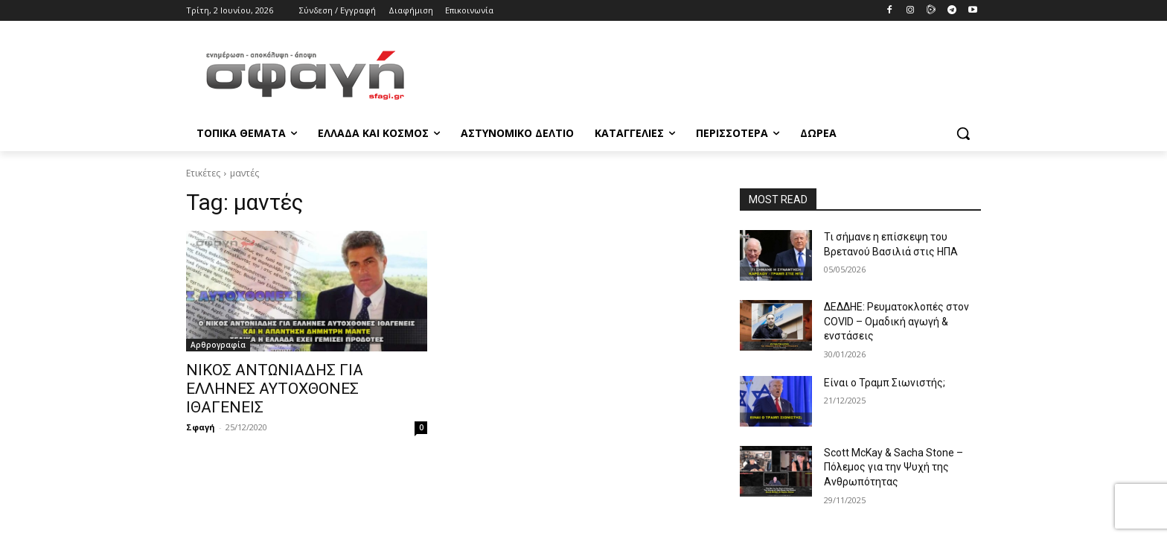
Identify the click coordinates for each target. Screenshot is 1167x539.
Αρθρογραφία (218, 344)
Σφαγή (200, 427)
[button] (963, 133)
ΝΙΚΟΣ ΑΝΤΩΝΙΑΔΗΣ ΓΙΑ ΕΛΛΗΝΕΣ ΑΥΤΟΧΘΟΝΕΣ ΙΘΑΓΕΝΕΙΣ (274, 388)
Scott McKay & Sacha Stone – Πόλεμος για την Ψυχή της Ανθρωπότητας (893, 467)
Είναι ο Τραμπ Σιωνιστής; (884, 383)
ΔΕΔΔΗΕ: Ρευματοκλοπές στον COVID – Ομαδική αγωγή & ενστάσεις (896, 321)
